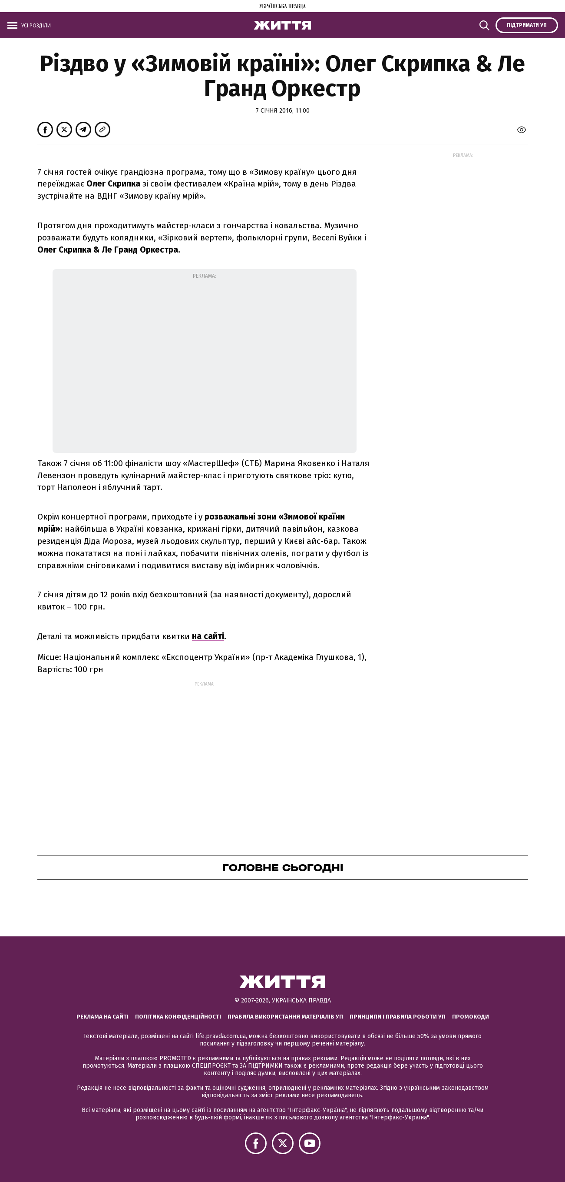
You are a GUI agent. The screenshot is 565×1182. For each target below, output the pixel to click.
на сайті (208, 636)
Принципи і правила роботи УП (398, 1016)
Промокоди (470, 1016)
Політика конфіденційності (178, 1016)
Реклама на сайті (102, 1016)
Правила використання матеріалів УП (285, 1016)
